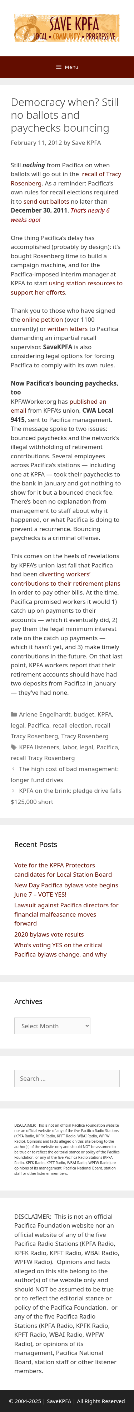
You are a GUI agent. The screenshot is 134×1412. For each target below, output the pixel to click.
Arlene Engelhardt (44, 714)
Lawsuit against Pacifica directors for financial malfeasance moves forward (66, 914)
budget (84, 714)
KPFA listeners (39, 747)
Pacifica (38, 725)
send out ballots (46, 201)
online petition (42, 319)
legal (17, 725)
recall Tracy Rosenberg (43, 758)
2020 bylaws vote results (49, 934)
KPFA (105, 714)
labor (69, 747)
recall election (72, 725)
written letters (68, 329)
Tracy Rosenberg (85, 736)
